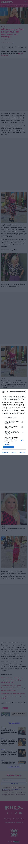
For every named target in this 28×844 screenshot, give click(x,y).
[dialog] (14, 422)
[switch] (22, 422)
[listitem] (14, 418)
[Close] (25, 391)
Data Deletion (5, 452)
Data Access (14, 452)
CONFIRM (8, 447)
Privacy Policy (22, 452)
